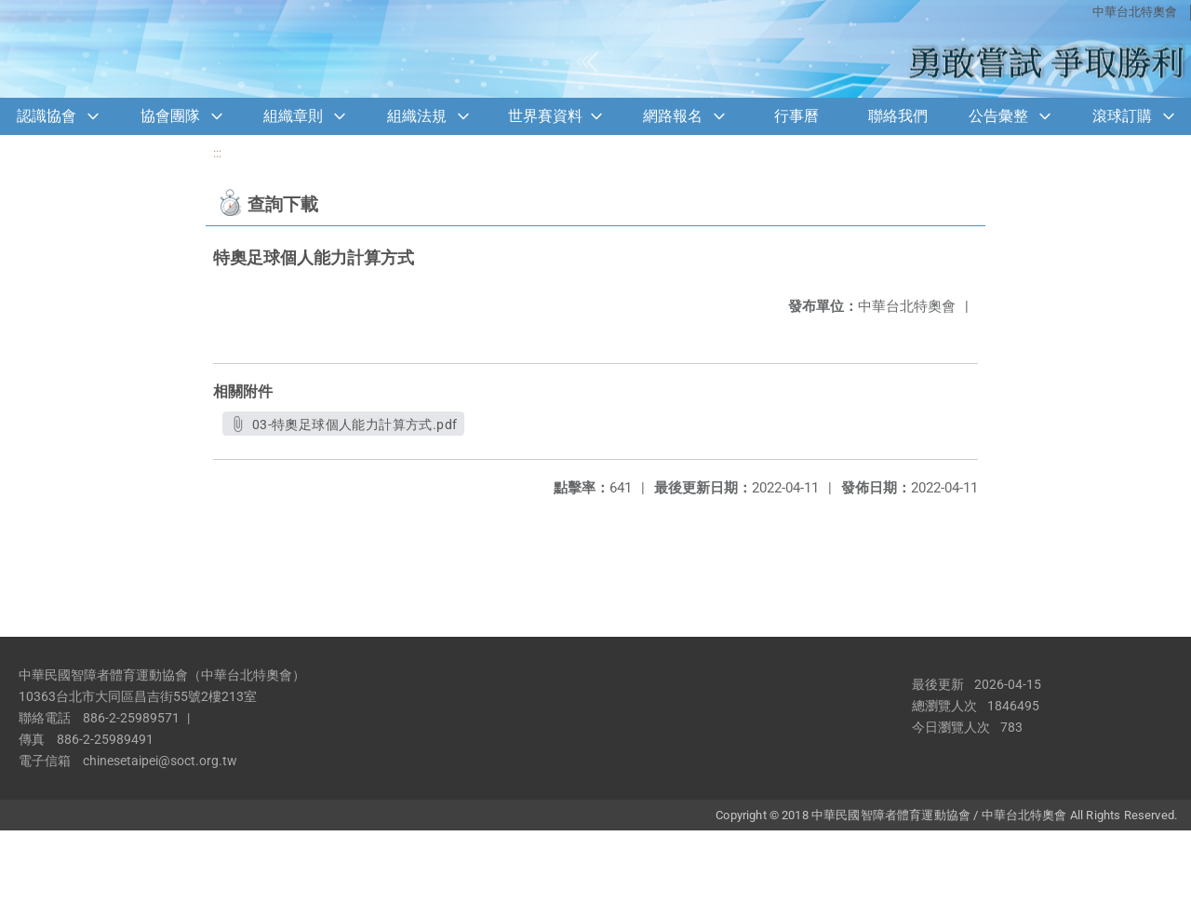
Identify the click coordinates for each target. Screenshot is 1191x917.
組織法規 (417, 116)
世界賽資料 (545, 116)
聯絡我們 (898, 116)
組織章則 (293, 116)
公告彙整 (998, 116)
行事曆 (796, 116)
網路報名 (673, 116)
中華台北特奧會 (1134, 12)
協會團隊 (170, 116)
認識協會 (46, 116)
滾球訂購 (1122, 116)
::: (217, 153)
